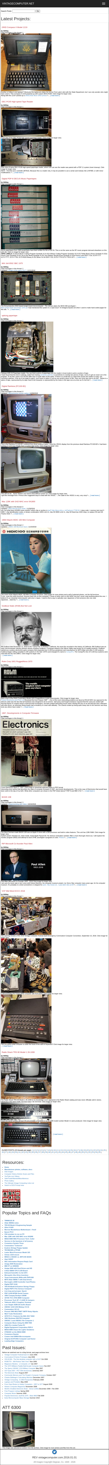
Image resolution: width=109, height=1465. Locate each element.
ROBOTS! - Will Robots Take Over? (17, 1361)
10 (54, 1150)
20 (88, 1150)
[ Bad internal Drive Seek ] (17, 508)
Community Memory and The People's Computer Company (25, 1375)
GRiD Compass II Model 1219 (14, 27)
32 (23, 1152)
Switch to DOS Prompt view (14, 1185)
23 (98, 1150)
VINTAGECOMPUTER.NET (18, 3)
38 (43, 1152)
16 (74, 1150)
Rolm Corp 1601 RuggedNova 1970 (17, 661)
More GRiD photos (40, 95)
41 (53, 1152)
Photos (61, 837)
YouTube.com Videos (11, 1176)
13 (64, 1150)
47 (73, 1152)
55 (99, 1152)
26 (3, 1152)
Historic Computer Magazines (14, 1386)
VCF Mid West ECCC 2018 (13, 891)
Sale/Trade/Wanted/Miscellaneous (16, 1178)
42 (56, 1152)
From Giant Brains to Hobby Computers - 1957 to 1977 (23, 1384)
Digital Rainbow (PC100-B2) (14, 386)
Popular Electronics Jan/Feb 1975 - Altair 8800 (20, 1396)
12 (61, 1150)
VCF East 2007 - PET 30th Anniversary (18, 1371)
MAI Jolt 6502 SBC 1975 (12, 263)
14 (68, 1150)
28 (9, 1152)
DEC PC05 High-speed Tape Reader (17, 102)
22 (94, 1150)
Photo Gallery (9, 1181)
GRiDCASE (29, 95)
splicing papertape (9, 315)
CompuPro (70, 652)
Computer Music (10, 1393)
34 (29, 1152)
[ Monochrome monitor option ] (18, 393)
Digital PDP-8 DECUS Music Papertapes (19, 179)
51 (86, 1152)
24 (101, 1150)
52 (89, 1152)
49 (79, 1152)
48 (76, 1152)
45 (66, 1152)
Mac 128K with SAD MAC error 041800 (18, 501)
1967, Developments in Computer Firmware (20, 713)
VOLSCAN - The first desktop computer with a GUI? (22, 1359)
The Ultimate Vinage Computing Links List (19, 1183)
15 (71, 1150)
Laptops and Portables (12, 1382)
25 (104, 1150)
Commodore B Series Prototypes (16, 1357)
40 (49, 1152)
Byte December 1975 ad (18, 308)
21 (91, 1150)
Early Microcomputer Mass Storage (16, 1398)
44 (63, 1152)
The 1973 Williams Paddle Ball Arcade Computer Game (24, 1366)
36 (36, 1152)
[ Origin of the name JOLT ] (17, 270)
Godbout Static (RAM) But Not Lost (17, 606)
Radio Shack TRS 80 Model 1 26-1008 (18, 1052)
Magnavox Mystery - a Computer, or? (17, 1364)
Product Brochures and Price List (12, 700)
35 (33, 1152)
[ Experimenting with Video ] (18, 804)
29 (13, 1152)
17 (78, 1150)
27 (6, 1152)
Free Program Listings (12, 1391)
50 (83, 1152)
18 (81, 1150)
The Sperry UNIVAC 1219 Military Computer (19, 1368)
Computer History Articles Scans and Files (19, 1174)
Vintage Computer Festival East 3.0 (16, 1355)
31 (19, 1152)
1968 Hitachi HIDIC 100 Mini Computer (18, 520)
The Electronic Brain (11, 1373)
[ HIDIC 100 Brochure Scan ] (18, 527)
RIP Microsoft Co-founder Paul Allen (17, 844)
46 (69, 1152)
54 (96, 1152)
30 (16, 1152)
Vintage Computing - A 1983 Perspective (18, 1380)
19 (84, 1150)
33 (26, 1152)
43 (59, 1152)
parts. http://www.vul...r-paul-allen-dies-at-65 (58, 885)
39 (46, 1152)
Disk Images (8, 1172)
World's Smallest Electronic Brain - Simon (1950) (21, 1389)
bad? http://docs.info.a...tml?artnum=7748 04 (63, 510)
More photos (5, 308)
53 (93, 1152)
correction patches (46, 375)
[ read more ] (55, 95)
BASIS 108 (6, 797)
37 (39, 1152)
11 (58, 1150)
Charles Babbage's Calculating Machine (18, 1377)
